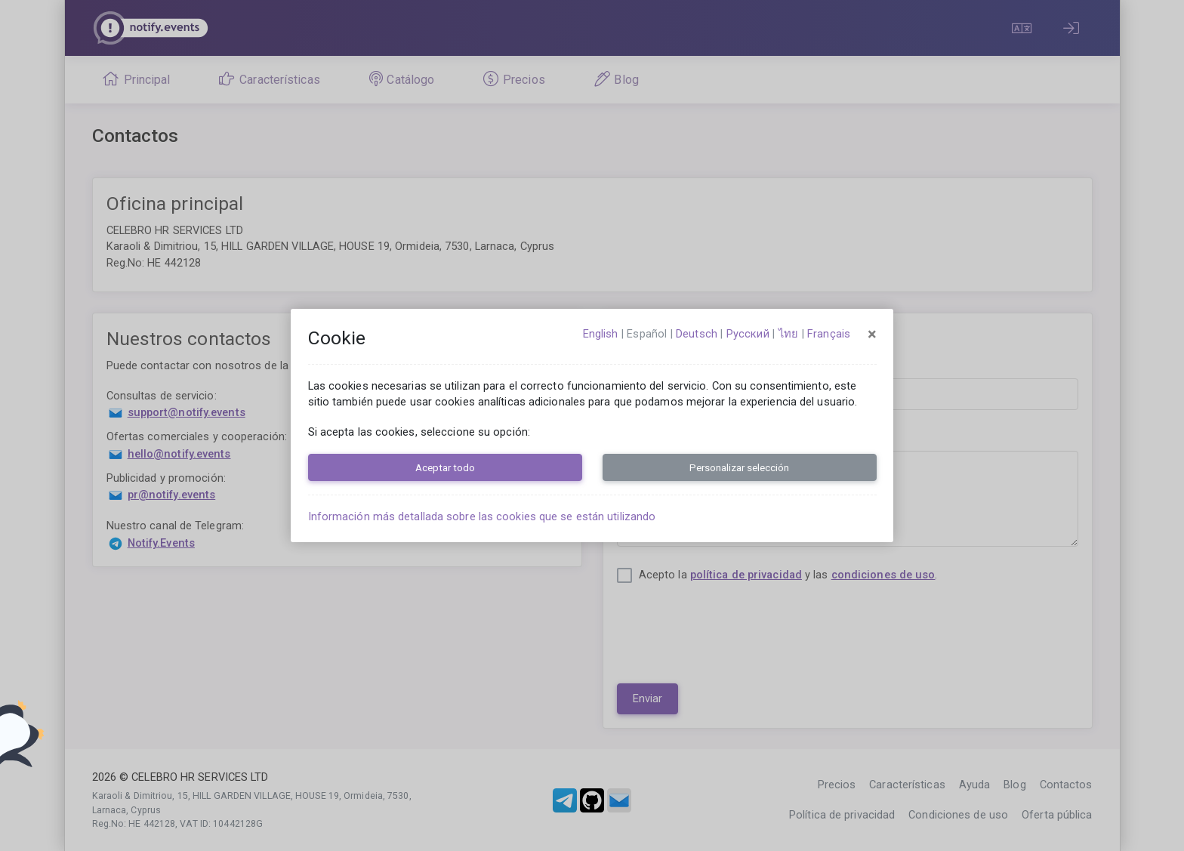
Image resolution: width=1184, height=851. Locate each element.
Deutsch (696, 334)
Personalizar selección (739, 467)
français (828, 334)
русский (747, 334)
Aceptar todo (445, 467)
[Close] (872, 334)
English (600, 334)
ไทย (788, 334)
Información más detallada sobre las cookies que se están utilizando (482, 516)
